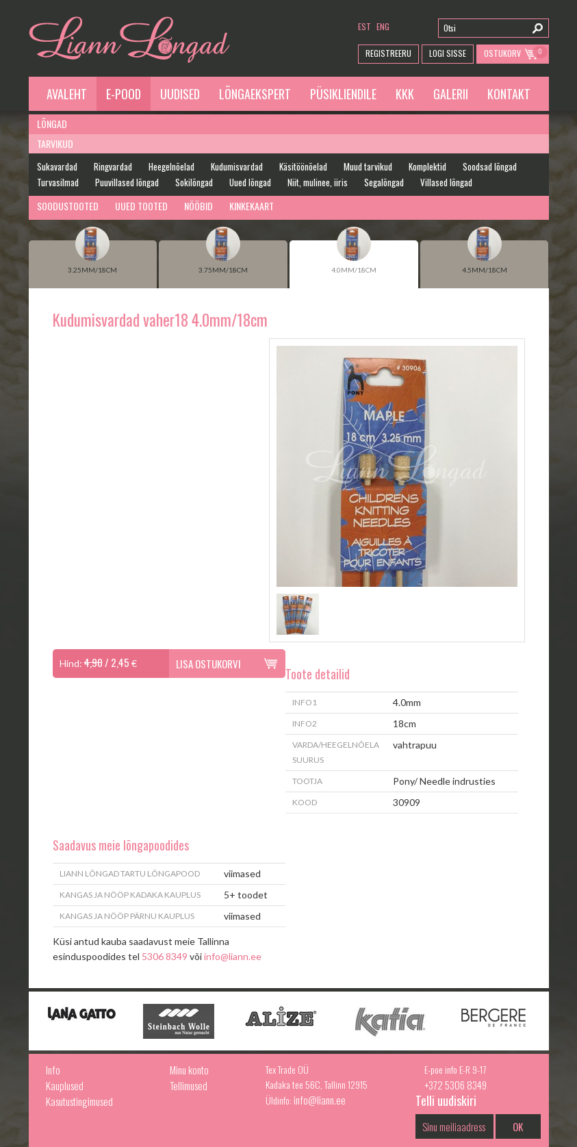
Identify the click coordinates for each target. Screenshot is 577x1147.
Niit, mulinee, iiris (317, 182)
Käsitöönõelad (303, 166)
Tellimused (188, 1085)
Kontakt (508, 94)
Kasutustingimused (79, 1101)
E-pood (123, 94)
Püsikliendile (343, 94)
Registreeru (388, 53)
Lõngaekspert (255, 94)
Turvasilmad (58, 182)
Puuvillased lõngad (127, 182)
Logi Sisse (447, 53)
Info (53, 1069)
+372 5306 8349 (455, 1084)
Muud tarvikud (368, 166)
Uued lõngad (250, 182)
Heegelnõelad (171, 166)
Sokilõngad (194, 182)
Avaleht (67, 94)
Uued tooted (141, 206)
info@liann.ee (232, 956)
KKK (405, 94)
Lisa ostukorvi (208, 663)
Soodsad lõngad (490, 166)
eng (382, 26)
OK (518, 1126)
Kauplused (65, 1085)
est (364, 26)
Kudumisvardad (237, 166)
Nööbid (198, 206)
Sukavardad (57, 166)
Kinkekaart (251, 206)
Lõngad (52, 123)
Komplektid (427, 166)
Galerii (450, 94)
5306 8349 (165, 956)
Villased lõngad (446, 182)
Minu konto (189, 1069)
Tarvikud (55, 143)
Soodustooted (68, 206)
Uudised (180, 94)
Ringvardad (113, 166)
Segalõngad (384, 182)
